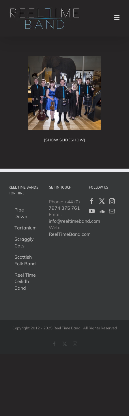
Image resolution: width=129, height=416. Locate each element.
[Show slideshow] (64, 140)
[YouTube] (92, 211)
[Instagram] (112, 201)
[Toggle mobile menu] (117, 17)
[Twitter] (102, 201)
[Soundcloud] (102, 211)
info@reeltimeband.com (74, 221)
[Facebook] (92, 201)
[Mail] (112, 211)
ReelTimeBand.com (70, 234)
